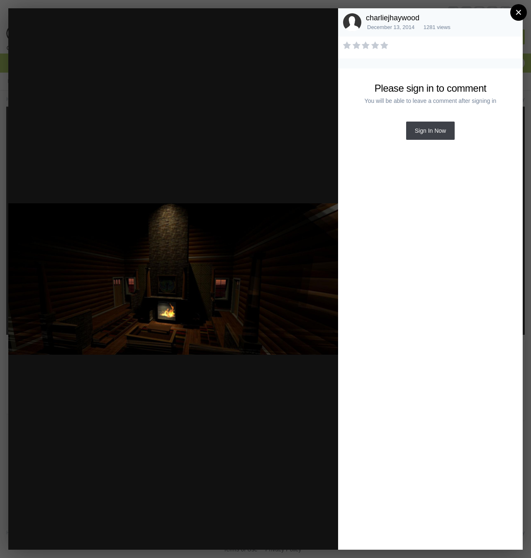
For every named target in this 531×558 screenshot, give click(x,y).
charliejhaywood (392, 18)
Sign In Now (430, 130)
